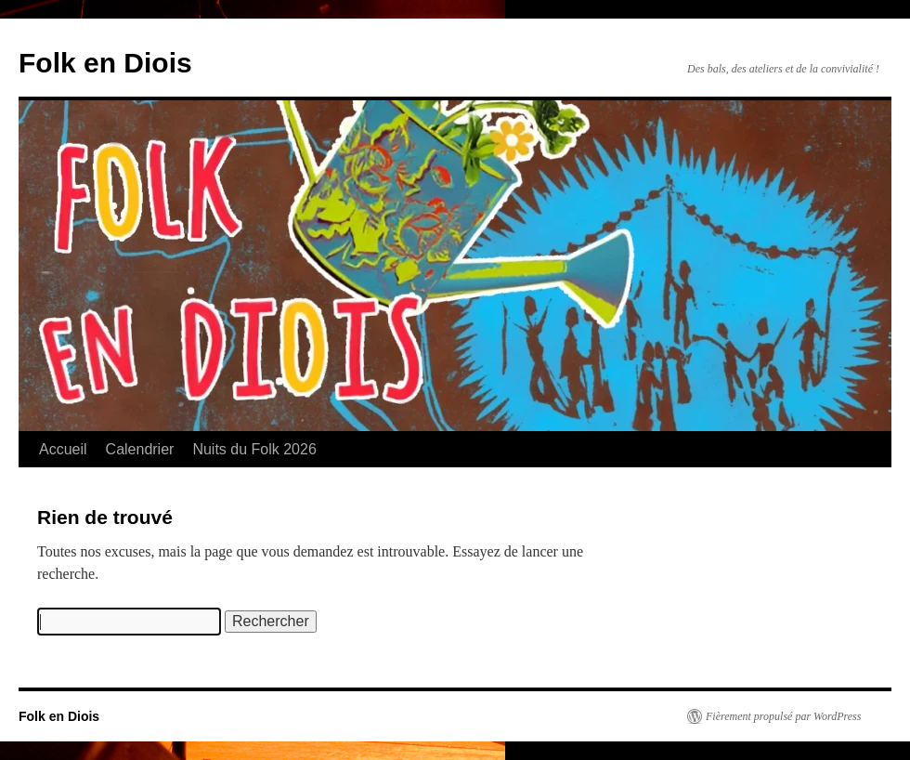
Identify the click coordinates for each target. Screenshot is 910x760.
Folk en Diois (105, 62)
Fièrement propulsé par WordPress (783, 716)
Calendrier (140, 449)
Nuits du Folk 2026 (254, 449)
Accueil (63, 449)
